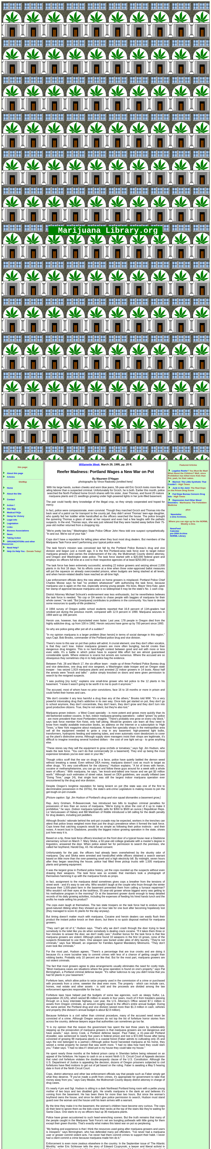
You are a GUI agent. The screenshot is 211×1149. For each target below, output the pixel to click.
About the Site (12, 493)
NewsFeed (175, 528)
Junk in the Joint (179, 488)
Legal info (10, 520)
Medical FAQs (12, 512)
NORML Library (177, 536)
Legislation (10, 523)
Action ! (9, 505)
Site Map (9, 509)
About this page (13, 473)
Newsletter (175, 514)
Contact (9, 499)
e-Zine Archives (177, 517)
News (8, 534)
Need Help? (11, 547)
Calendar (174, 531)
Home (8, 488)
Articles (9, 477)
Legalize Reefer (178, 471)
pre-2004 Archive (178, 533)
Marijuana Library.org (105, 230)
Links (8, 527)
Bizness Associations (16, 530)
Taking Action (12, 538)
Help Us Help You (14, 551)
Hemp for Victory (13, 516)
